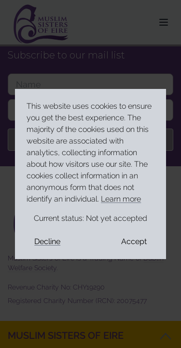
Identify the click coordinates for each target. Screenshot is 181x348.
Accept (134, 241)
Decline (47, 241)
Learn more (121, 198)
